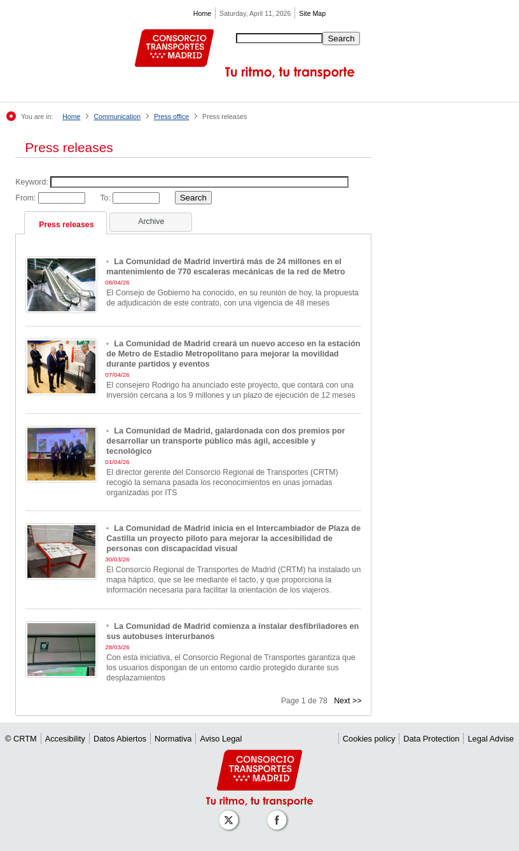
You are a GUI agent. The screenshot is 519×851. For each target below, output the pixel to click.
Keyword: (32, 182)
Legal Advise (490, 738)
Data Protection (431, 738)
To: (106, 197)
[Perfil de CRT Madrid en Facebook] (279, 814)
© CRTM (21, 738)
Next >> (347, 700)
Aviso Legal (221, 738)
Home (202, 13)
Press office (171, 116)
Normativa (173, 738)
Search (341, 38)
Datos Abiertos (119, 738)
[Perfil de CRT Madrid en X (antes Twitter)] (231, 814)
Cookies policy (369, 738)
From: (26, 197)
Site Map (312, 13)
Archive (151, 221)
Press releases (66, 224)
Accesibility (65, 738)
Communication (117, 116)
